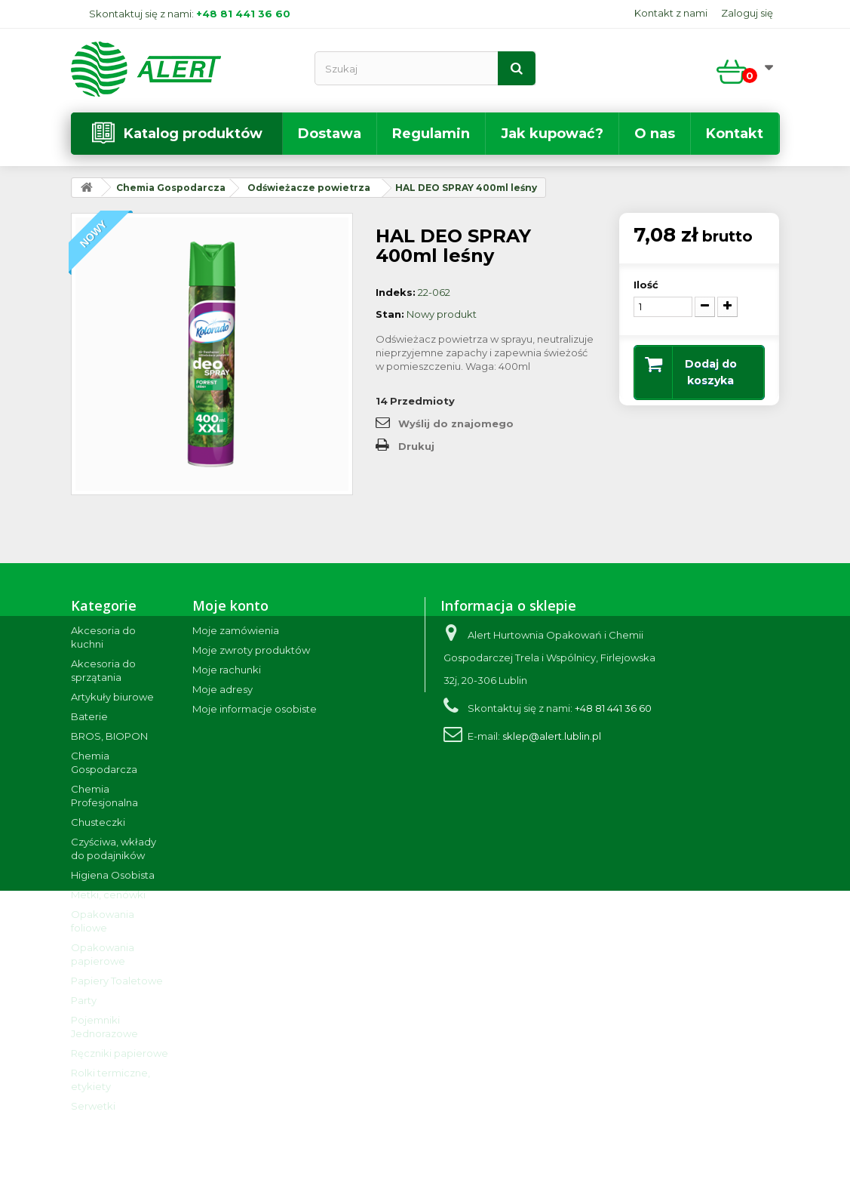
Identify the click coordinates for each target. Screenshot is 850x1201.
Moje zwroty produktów (251, 650)
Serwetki (93, 1106)
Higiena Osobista (113, 875)
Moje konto (230, 605)
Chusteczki (98, 822)
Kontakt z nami (670, 13)
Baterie (89, 716)
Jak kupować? (552, 133)
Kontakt (734, 133)
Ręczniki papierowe (119, 1053)
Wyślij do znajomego (456, 423)
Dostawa (329, 133)
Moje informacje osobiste (254, 709)
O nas (654, 133)
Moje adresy (222, 689)
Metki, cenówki (108, 894)
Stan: (390, 314)
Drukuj (416, 446)
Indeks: (396, 292)
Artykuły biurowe (112, 697)
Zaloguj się (747, 13)
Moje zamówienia (235, 630)
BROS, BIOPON (109, 736)
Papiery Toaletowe (117, 981)
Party (84, 1000)
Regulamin (431, 133)
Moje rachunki (226, 670)
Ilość (646, 285)
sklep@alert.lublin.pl (551, 736)
